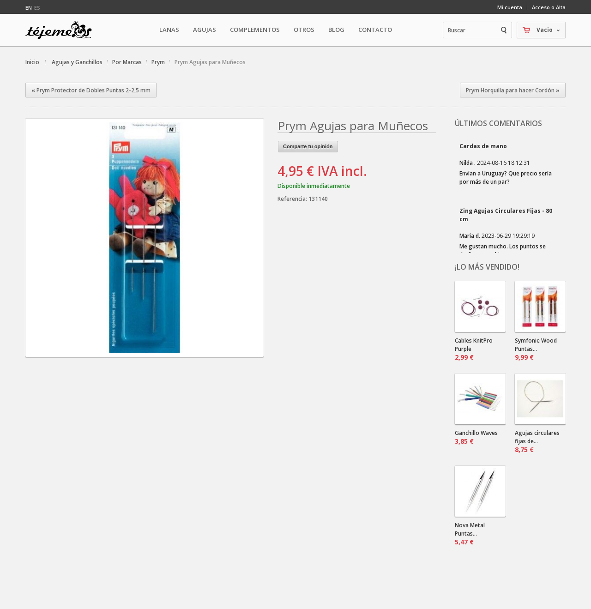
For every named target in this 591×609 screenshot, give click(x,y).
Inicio (32, 62)
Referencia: (292, 199)
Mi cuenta (509, 7)
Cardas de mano (483, 146)
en (28, 7)
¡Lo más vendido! (487, 267)
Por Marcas (127, 62)
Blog (336, 29)
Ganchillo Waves (476, 437)
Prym (158, 62)
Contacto (375, 29)
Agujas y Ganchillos (77, 62)
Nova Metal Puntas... (470, 533)
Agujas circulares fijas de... (537, 441)
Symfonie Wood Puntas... (536, 349)
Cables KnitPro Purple (474, 349)
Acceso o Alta (549, 7)
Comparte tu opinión (308, 146)
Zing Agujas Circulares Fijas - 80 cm (505, 215)
